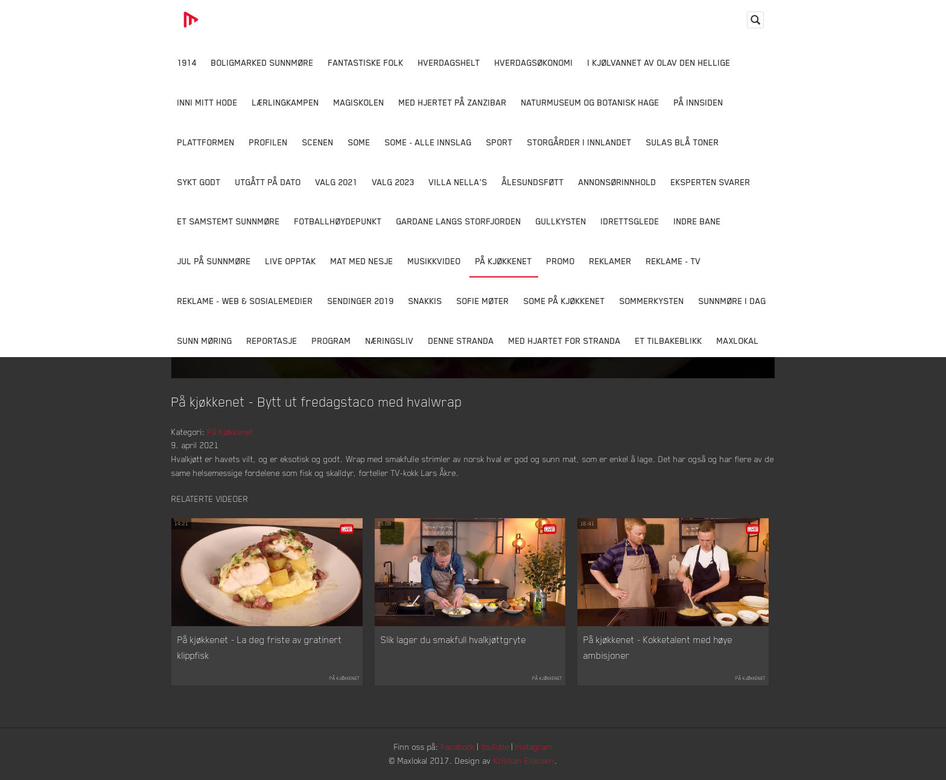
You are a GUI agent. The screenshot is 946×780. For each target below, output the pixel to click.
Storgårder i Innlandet (579, 142)
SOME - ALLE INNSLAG (428, 142)
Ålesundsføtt (533, 182)
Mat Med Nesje (362, 261)
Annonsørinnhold (617, 182)
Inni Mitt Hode (207, 102)
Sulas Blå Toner (682, 142)
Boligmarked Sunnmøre (262, 62)
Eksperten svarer (711, 182)
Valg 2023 (393, 182)
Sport (499, 142)
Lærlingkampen (285, 102)
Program (331, 340)
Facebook (458, 746)
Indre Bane (697, 221)
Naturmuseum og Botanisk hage (590, 102)
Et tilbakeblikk (668, 340)
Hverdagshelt (449, 62)
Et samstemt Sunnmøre (228, 221)
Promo (561, 261)
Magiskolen (359, 102)
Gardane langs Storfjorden (458, 221)
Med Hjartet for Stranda (565, 340)
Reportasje (272, 340)
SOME (359, 142)
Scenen (318, 142)
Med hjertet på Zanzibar (453, 102)
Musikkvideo (434, 261)
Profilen (268, 142)
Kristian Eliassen (524, 760)
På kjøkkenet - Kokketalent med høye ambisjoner (657, 647)
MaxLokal (738, 340)
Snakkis (425, 301)
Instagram (534, 746)
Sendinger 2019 (361, 301)
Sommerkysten (652, 301)
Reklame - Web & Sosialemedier (245, 301)
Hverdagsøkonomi (534, 62)
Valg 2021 (337, 182)
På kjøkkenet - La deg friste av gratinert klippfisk (259, 647)
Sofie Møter (483, 301)
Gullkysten (561, 221)
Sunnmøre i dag (732, 301)
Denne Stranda (461, 340)
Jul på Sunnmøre (214, 261)
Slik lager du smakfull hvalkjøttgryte (453, 639)
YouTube (495, 746)
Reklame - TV (673, 261)
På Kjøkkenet (503, 261)
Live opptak (290, 261)
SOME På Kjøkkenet (564, 301)
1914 (187, 62)
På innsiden (698, 102)
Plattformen (206, 142)
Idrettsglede (630, 221)
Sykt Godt (199, 182)
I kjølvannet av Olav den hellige (659, 62)
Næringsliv (390, 340)
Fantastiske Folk (366, 62)
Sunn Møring (204, 340)
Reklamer (610, 261)
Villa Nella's (458, 182)
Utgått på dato (268, 182)
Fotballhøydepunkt (338, 221)
